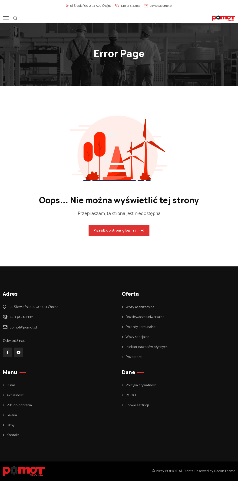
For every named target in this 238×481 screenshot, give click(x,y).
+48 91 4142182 (130, 6)
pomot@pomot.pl (161, 6)
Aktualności (15, 395)
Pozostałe (134, 357)
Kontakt (13, 435)
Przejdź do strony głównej (119, 230)
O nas (11, 385)
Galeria (12, 415)
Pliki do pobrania (19, 405)
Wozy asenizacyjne (140, 307)
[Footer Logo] (24, 471)
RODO (131, 395)
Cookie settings (137, 405)
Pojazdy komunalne (140, 327)
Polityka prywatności (141, 385)
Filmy (10, 425)
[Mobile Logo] (223, 18)
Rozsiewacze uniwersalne (145, 317)
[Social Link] (7, 352)
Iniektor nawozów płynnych (147, 347)
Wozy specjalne (137, 337)
